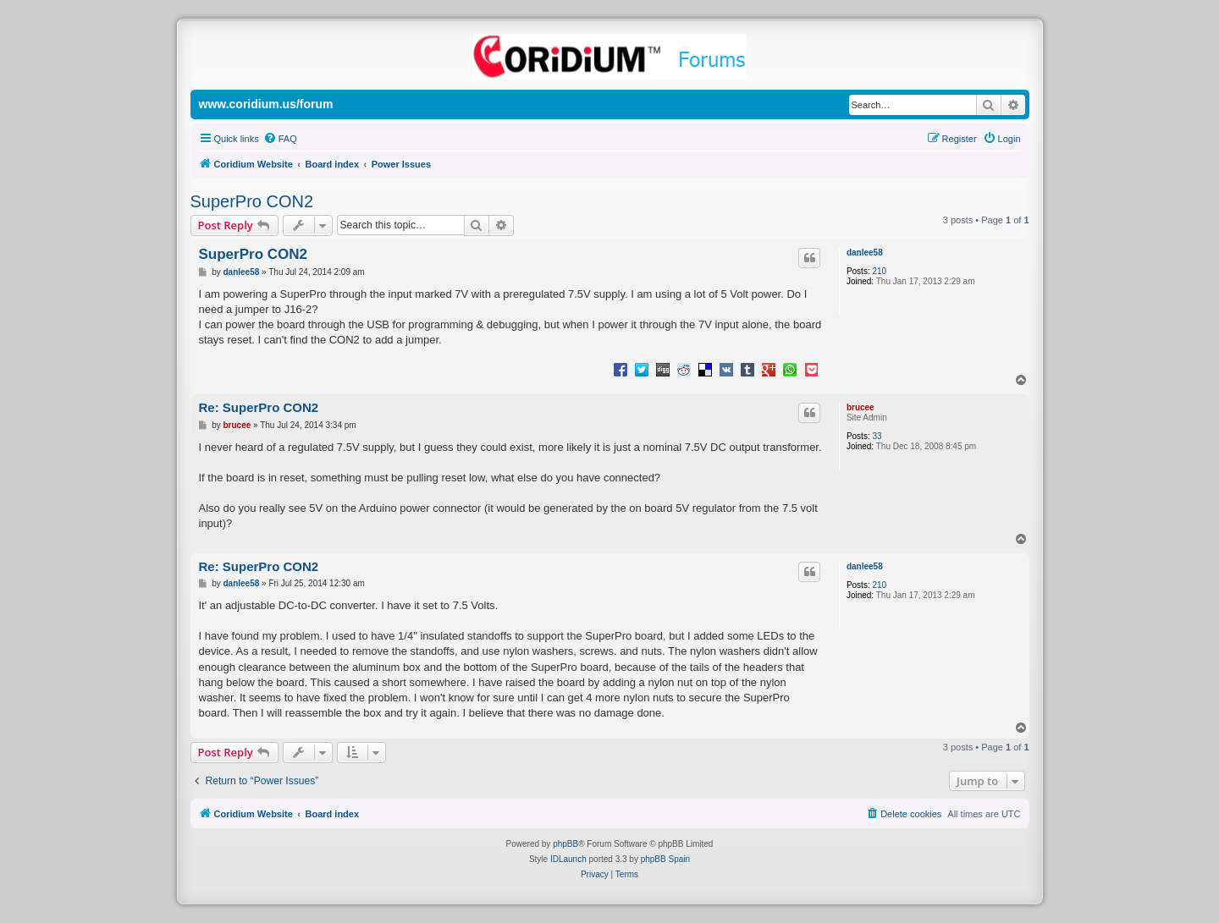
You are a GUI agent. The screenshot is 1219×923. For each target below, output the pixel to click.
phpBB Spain (665, 859)
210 (879, 271)
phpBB (565, 844)
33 (876, 436)
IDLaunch (568, 859)
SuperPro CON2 (252, 201)
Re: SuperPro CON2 (259, 407)
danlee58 (865, 252)
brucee (860, 407)
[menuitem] (280, 139)
